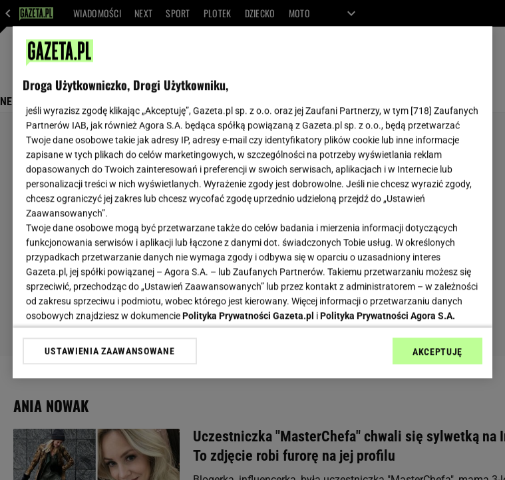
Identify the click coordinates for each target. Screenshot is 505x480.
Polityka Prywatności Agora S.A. (387, 315)
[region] (252, 202)
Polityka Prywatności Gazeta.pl (248, 315)
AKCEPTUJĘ (437, 351)
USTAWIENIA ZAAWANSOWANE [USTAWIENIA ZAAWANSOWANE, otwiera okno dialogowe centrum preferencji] (109, 351)
